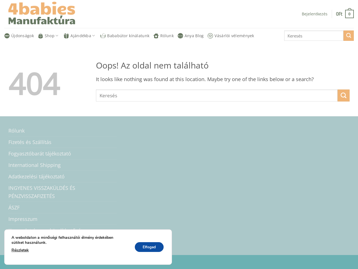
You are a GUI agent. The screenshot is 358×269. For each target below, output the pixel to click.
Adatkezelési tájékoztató (36, 176)
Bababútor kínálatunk (124, 36)
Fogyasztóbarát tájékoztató (39, 153)
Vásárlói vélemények (231, 36)
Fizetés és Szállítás (29, 142)
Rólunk (163, 36)
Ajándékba (79, 36)
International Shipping (34, 165)
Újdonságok (19, 36)
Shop (48, 36)
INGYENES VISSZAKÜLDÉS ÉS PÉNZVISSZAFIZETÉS (41, 192)
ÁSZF (14, 207)
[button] (315, 14)
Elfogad (148, 247)
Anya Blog (191, 36)
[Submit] (348, 35)
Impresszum (22, 219)
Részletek (20, 250)
